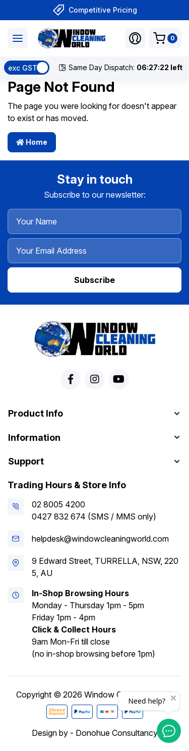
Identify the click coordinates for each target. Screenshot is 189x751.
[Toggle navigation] (18, 38)
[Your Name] (94, 221)
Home (31, 142)
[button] (135, 38)
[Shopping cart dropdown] (165, 38)
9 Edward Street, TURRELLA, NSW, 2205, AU (105, 567)
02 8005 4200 (58, 504)
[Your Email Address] (94, 250)
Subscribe (94, 280)
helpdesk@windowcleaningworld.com (100, 539)
